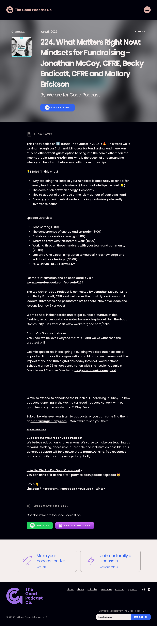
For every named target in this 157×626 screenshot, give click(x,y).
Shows (80, 589)
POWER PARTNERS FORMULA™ (54, 264)
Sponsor (132, 589)
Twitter (99, 489)
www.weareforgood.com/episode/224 (55, 282)
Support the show (36, 429)
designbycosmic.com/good (95, 370)
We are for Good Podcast (73, 95)
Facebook (67, 489)
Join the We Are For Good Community (54, 470)
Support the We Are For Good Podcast (54, 438)
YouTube (84, 489)
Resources (106, 589)
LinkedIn (33, 489)
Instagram (49, 489)
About (70, 589)
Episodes (92, 589)
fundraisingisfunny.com (49, 421)
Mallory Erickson (60, 158)
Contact (119, 589)
